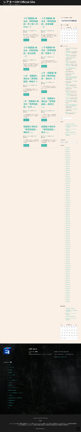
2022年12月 (68, 221)
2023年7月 (68, 208)
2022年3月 (68, 238)
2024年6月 (68, 189)
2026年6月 (68, 147)
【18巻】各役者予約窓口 (70, 57)
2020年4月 (68, 278)
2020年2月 (68, 280)
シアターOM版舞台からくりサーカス (35, 8)
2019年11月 (68, 286)
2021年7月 (68, 252)
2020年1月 (68, 282)
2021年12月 (68, 244)
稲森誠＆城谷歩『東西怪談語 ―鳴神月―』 (30, 144)
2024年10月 (68, 181)
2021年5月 (68, 256)
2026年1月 (68, 155)
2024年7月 (68, 187)
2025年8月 (68, 162)
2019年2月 (68, 297)
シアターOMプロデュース (9, 8)
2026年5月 (68, 149)
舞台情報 (61, 6)
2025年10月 (68, 159)
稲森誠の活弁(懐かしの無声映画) (58, 8)
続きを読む (26, 41)
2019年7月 (68, 294)
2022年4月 (68, 237)
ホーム (4, 6)
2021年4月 (68, 257)
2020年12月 (68, 265)
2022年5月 (68, 235)
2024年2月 (68, 197)
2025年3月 (68, 172)
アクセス (37, 6)
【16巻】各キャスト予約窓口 (71, 87)
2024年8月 (68, 185)
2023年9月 (68, 204)
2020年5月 (68, 276)
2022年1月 (68, 242)
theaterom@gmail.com (62, 356)
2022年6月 (68, 233)
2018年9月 (68, 299)
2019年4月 (68, 295)
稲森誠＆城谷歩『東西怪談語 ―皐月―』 (48, 144)
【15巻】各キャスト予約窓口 (71, 109)
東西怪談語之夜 (71, 8)
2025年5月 (68, 168)
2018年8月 (68, 301)
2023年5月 (68, 212)
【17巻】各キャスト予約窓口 (71, 81)
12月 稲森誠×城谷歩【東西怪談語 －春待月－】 (48, 90)
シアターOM (11, 6)
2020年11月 (68, 267)
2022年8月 (68, 229)
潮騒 (66, 71)
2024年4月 (68, 193)
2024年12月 (68, 178)
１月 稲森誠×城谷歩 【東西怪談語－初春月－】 (48, 65)
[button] (16, 10)
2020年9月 (68, 271)
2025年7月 (68, 164)
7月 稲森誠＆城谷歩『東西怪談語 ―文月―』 (31, 118)
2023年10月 (68, 202)
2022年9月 (68, 227)
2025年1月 (68, 176)
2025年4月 (68, 170)
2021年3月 (68, 259)
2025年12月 (68, 157)
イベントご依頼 (29, 6)
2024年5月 (68, 191)
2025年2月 (68, 174)
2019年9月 (68, 290)
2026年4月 (68, 151)
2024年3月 (68, 195)
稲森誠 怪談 (6, 10)
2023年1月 (68, 219)
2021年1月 (68, 263)
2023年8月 (68, 206)
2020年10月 (68, 269)
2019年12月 (68, 284)
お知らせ (55, 6)
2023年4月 (68, 214)
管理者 (35, 32)
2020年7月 (68, 273)
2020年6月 (68, 275)
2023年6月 (68, 210)
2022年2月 (68, 240)
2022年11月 (68, 223)
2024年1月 (68, 198)
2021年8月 (68, 250)
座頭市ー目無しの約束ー (70, 73)
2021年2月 (68, 261)
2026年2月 (68, 153)
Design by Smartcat (40, 428)
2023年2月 (68, 218)
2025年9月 (68, 160)
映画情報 (23, 6)
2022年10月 (68, 225)
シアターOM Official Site (19, 2)
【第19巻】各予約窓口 (70, 48)
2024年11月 (68, 179)
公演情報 (17, 6)
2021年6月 (68, 254)
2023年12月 (68, 200)
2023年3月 (68, 216)
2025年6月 (68, 166)
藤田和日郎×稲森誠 (21, 8)
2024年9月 (68, 183)
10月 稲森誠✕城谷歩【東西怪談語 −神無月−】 (30, 93)
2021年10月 (68, 248)
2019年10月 (68, 288)
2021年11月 (68, 246)
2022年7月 (68, 231)
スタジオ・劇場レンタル (46, 6)
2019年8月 (68, 292)
